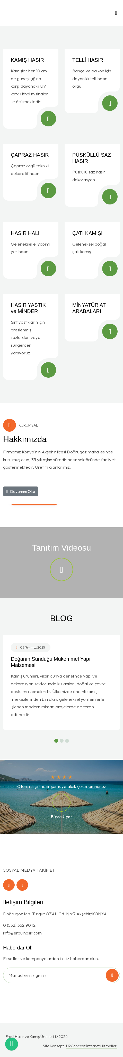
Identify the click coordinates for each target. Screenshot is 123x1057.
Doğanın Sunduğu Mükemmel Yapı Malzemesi (50, 662)
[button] (56, 741)
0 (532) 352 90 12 (19, 925)
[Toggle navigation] (116, 14)
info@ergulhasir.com (22, 933)
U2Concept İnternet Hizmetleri (91, 1045)
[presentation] (36, 995)
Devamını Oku (20, 491)
